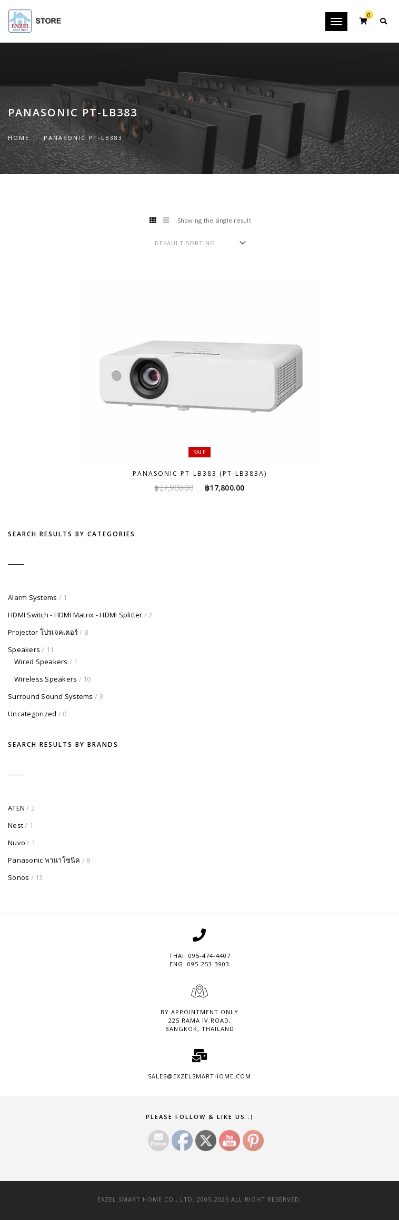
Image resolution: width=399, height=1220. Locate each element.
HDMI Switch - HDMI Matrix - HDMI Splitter (75, 614)
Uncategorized (32, 713)
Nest (15, 825)
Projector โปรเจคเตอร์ (43, 632)
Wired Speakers (41, 661)
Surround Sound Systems (50, 696)
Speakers (24, 649)
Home (18, 138)
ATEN (16, 808)
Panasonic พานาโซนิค (44, 860)
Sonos (18, 877)
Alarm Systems (32, 597)
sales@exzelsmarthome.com (199, 1076)
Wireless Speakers (45, 679)
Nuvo (16, 842)
